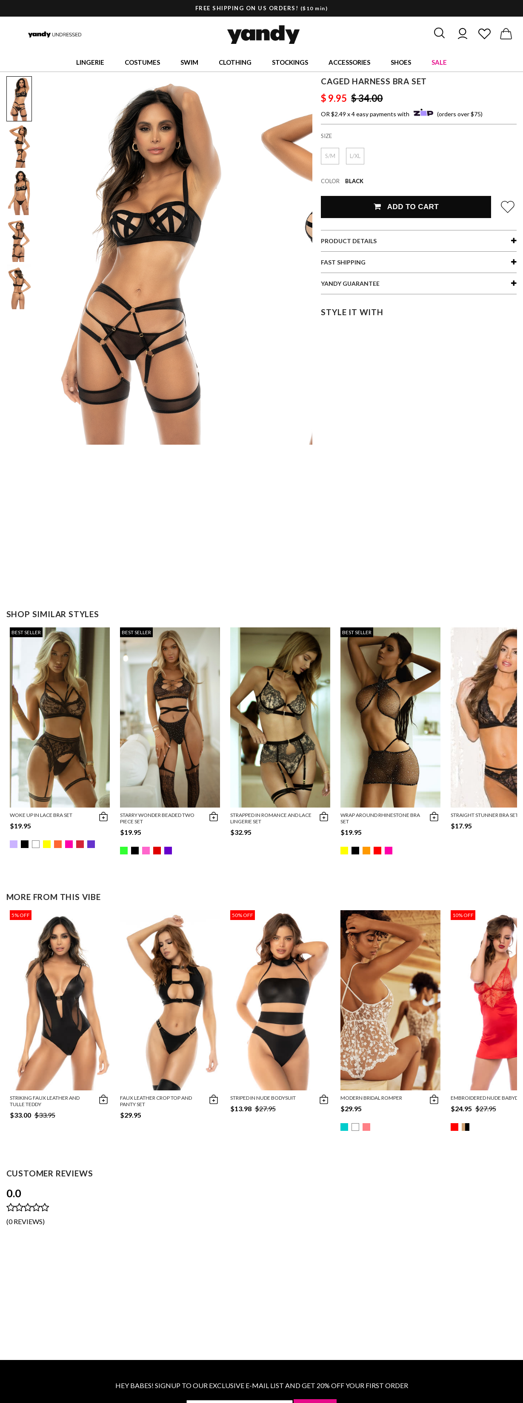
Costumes (142, 62)
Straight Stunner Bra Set (484, 815)
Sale (439, 62)
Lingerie (90, 62)
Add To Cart (406, 207)
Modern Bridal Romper (371, 1098)
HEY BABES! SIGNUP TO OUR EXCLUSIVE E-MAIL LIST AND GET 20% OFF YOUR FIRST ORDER (261, 1385)
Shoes (401, 62)
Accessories (349, 62)
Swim (189, 62)
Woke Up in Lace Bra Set (41, 815)
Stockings (290, 62)
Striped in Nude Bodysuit (263, 1098)
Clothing (235, 62)
